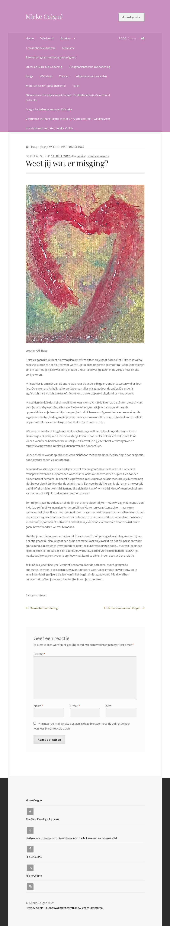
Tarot (75, 85)
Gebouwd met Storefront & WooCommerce (74, 907)
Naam (38, 705)
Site (108, 705)
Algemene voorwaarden (91, 76)
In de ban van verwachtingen (122, 608)
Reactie (39, 654)
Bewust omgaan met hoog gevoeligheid (51, 57)
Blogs (29, 76)
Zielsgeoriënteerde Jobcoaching (89, 66)
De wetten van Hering (44, 608)
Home (30, 38)
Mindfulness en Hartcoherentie (46, 85)
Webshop (46, 76)
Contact (64, 76)
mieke (81, 156)
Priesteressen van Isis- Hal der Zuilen (49, 128)
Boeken (66, 38)
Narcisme (68, 48)
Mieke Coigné (44, 16)
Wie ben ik (47, 38)
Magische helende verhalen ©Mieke (49, 109)
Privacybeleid (34, 907)
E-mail (75, 705)
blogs (43, 146)
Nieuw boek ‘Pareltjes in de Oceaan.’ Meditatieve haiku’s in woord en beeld (68, 97)
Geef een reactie (98, 156)
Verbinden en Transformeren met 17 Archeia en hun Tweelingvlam (68, 118)
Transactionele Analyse (41, 48)
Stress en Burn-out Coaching (44, 66)
